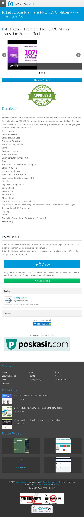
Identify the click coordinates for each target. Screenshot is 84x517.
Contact (5, 383)
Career (58, 376)
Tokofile (24, 3)
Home (4, 372)
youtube (37, 484)
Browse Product (9, 376)
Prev (4, 55)
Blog (57, 372)
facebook (46, 484)
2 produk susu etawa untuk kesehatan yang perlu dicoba (38, 407)
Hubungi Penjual (42, 80)
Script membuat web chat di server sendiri (32, 395)
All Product (66, 12)
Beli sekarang (42, 280)
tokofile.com (21, 482)
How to (32, 376)
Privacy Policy (35, 379)
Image (78, 12)
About (31, 372)
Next (78, 55)
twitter (57, 484)
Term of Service (62, 379)
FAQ (4, 379)
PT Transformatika (48, 482)
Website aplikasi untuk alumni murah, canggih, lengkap (37, 420)
